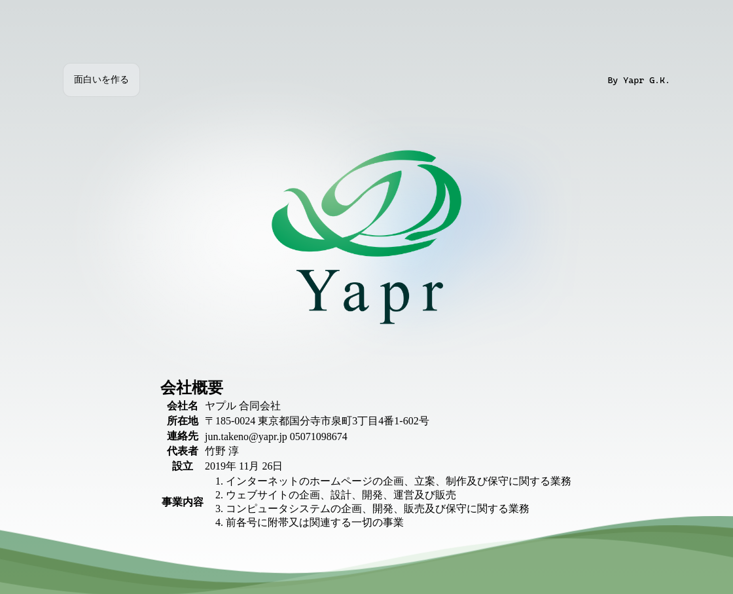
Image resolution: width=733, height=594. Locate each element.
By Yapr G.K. (638, 80)
